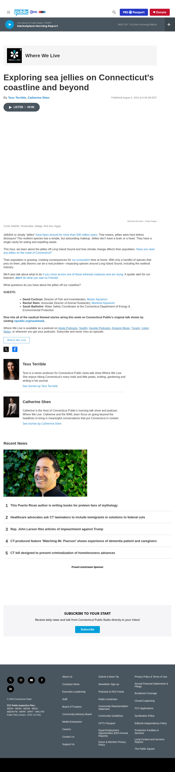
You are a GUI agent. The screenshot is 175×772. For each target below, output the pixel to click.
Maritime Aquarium (103, 303)
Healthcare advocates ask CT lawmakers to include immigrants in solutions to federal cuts (77, 517)
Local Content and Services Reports (149, 741)
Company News (70, 684)
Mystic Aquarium (97, 299)
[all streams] (170, 24)
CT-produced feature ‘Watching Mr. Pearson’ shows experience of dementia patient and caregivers (83, 541)
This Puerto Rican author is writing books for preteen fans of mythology (64, 505)
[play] (9, 24)
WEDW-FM (12, 712)
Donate (161, 12)
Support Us (68, 744)
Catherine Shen (39, 97)
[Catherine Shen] (11, 406)
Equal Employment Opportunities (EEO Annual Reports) (113, 733)
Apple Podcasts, (68, 328)
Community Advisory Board (77, 714)
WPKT (30, 712)
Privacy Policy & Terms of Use (151, 676)
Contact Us (68, 737)
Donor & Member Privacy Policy (112, 743)
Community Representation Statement (113, 707)
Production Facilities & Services (147, 731)
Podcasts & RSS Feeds (111, 691)
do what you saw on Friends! (40, 277)
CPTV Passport (106, 723)
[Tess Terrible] (11, 369)
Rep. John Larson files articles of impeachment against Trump (56, 529)
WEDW (26, 708)
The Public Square (145, 749)
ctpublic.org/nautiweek (29, 320)
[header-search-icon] (114, 12)
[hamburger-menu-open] (8, 12)
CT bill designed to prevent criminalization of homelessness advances (62, 553)
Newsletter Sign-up (108, 684)
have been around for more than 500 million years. (67, 234)
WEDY (35, 708)
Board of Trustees (72, 706)
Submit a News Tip (108, 676)
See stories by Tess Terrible (40, 386)
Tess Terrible (17, 97)
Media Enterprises (72, 721)
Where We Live (42, 55)
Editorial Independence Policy (151, 723)
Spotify (83, 328)
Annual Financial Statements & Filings (151, 685)
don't (19, 277)
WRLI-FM (39, 712)
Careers (66, 729)
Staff (64, 699)
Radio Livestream (107, 699)
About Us (67, 676)
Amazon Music (121, 328)
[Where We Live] (14, 55)
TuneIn (135, 328)
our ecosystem (80, 259)
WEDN (18, 708)
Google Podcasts (99, 328)
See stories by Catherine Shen (42, 423)
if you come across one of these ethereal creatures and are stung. (83, 274)
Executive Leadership (74, 691)
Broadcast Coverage (146, 693)
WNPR (22, 712)
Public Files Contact (16, 715)
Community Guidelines (110, 716)
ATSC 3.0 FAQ (34, 715)
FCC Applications (144, 708)
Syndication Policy (144, 716)
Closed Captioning (144, 701)
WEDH (10, 708)
